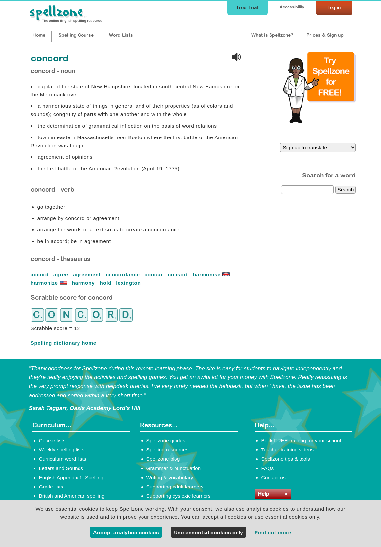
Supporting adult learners (175, 486)
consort (179, 274)
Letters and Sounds (61, 468)
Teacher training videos (287, 449)
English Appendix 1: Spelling (71, 477)
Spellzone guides (165, 440)
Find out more (272, 532)
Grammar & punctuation (173, 468)
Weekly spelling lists (62, 449)
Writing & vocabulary (169, 477)
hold (106, 283)
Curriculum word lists (62, 459)
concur (154, 274)
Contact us (273, 477)
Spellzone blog (163, 459)
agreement (87, 274)
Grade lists (51, 486)
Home (38, 35)
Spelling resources (167, 449)
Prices (325, 35)
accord (40, 274)
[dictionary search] (307, 189)
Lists (121, 35)
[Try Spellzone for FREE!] (319, 121)
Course (76, 35)
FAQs (267, 468)
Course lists (52, 440)
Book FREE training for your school (301, 440)
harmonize (50, 283)
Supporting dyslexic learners (178, 496)
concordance (123, 274)
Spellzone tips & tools (285, 459)
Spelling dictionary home (63, 343)
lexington (129, 283)
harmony (84, 283)
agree (61, 274)
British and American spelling (72, 496)
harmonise (212, 274)
